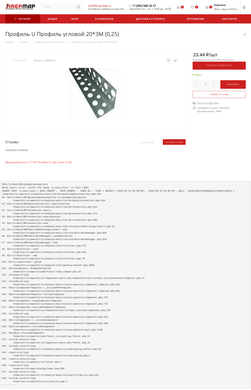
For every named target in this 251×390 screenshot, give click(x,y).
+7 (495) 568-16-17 (144, 5)
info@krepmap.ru (99, 6)
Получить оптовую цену (219, 65)
